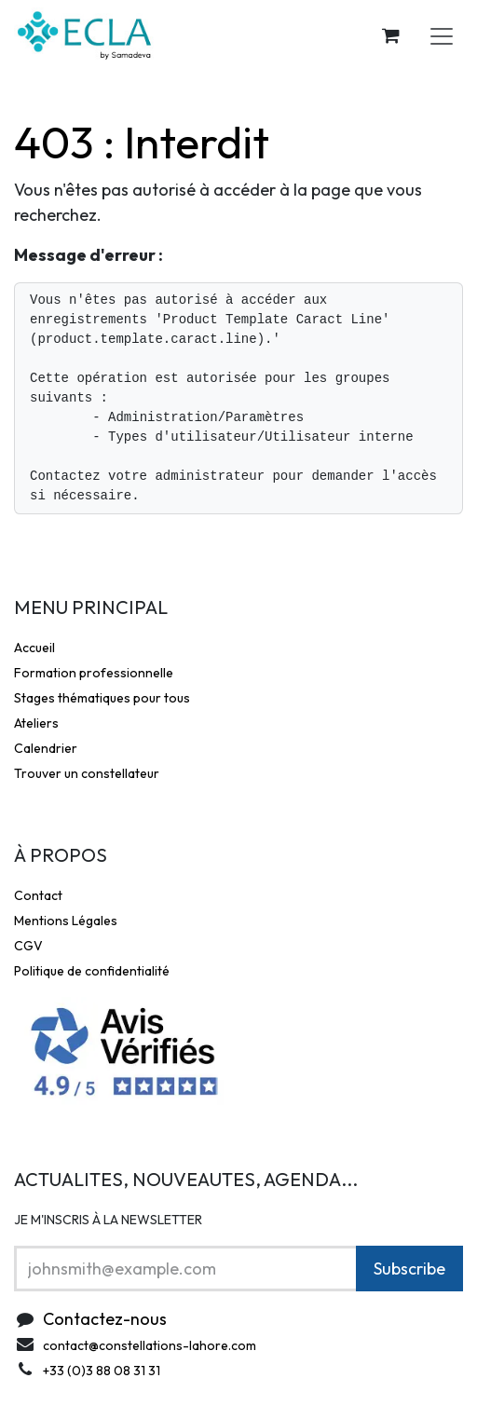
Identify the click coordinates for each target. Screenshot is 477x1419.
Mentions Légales (65, 920)
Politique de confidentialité (92, 970)
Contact (38, 895)
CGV (28, 945)
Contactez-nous (105, 1319)
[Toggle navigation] (441, 35)
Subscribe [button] (409, 1268)
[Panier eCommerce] (390, 35)
